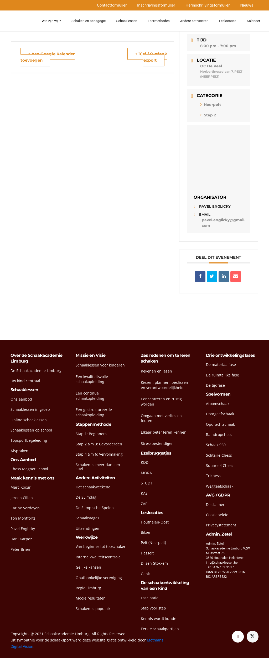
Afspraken (19, 450)
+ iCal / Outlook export (151, 57)
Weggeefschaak (219, 486)
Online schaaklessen (29, 419)
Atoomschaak (217, 403)
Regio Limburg (88, 587)
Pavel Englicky (23, 528)
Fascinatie (149, 597)
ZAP (144, 503)
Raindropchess (219, 434)
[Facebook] (238, 637)
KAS (144, 493)
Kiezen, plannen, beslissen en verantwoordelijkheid (164, 385)
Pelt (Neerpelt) (153, 542)
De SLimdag (86, 497)
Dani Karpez (21, 538)
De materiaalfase (221, 364)
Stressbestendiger (157, 443)
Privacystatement (221, 524)
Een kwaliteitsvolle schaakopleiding (92, 379)
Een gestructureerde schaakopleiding (94, 412)
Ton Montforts (23, 518)
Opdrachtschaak (220, 424)
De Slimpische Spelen (95, 507)
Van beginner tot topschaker (101, 546)
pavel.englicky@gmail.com (223, 223)
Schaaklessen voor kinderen (100, 365)
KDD (144, 462)
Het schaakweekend (93, 486)
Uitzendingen (87, 528)
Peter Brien (20, 549)
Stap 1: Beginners (91, 433)
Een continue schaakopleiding (90, 396)
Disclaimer (215, 504)
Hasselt (147, 553)
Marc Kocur (21, 487)
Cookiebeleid (217, 514)
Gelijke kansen (88, 567)
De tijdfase (215, 385)
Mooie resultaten (91, 598)
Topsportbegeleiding (29, 440)
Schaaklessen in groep (30, 409)
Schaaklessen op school (31, 430)
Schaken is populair (93, 608)
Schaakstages (87, 517)
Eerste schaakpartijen (160, 628)
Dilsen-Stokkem (154, 563)
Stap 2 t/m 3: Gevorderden (99, 443)
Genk (145, 573)
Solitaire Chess (219, 455)
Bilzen (146, 532)
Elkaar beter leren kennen (164, 432)
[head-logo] (21, 20)
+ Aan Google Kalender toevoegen (47, 57)
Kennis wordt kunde (158, 618)
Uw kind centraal (25, 380)
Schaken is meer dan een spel (98, 466)
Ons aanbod (21, 399)
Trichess (213, 475)
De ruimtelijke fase (222, 375)
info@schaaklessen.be (221, 562)
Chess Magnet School (29, 468)
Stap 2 (208, 115)
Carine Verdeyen (25, 507)
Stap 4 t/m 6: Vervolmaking (99, 454)
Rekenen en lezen (156, 371)
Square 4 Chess (219, 465)
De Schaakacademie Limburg (36, 370)
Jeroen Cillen (22, 497)
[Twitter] (252, 637)
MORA (146, 472)
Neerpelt (210, 104)
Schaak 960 (216, 444)
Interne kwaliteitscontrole (98, 556)
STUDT (146, 483)
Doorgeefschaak (220, 413)
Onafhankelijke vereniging (99, 577)
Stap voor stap (153, 608)
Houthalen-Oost (155, 522)
